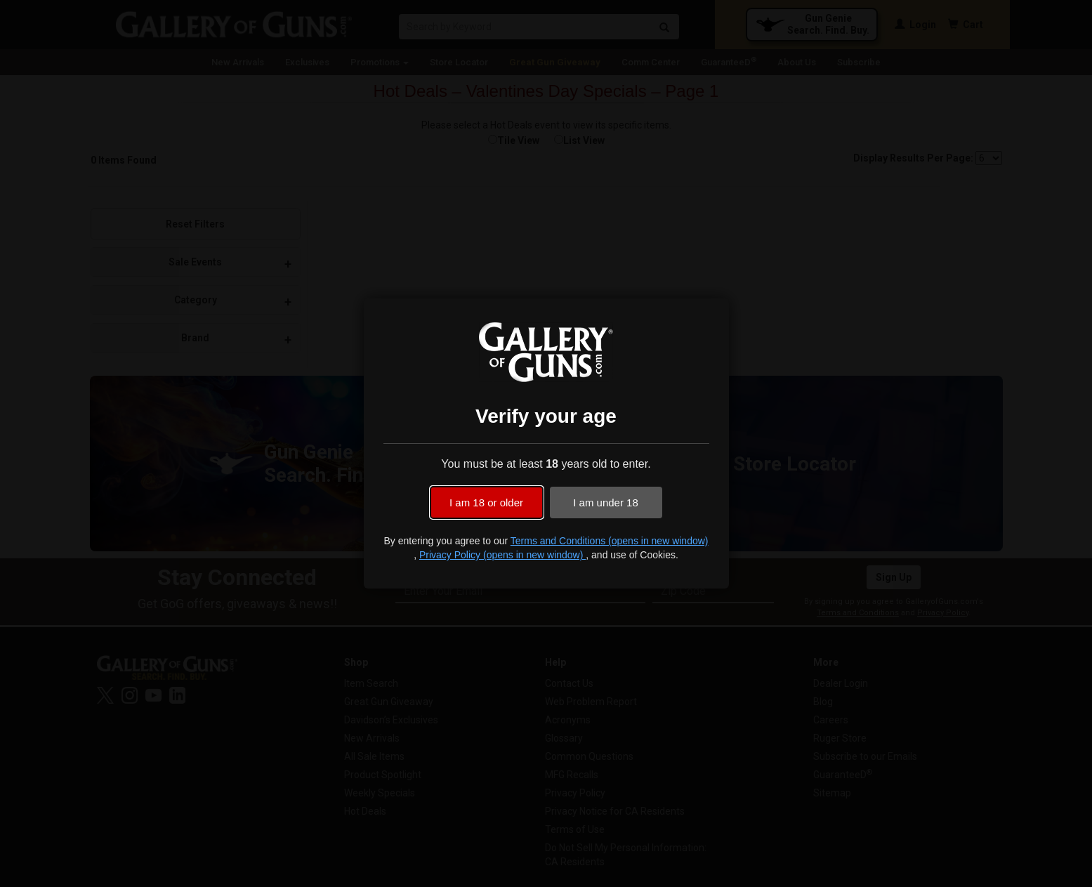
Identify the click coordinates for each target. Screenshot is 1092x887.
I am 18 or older (486, 502)
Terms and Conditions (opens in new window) (610, 540)
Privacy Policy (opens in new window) (502, 554)
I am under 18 (605, 502)
